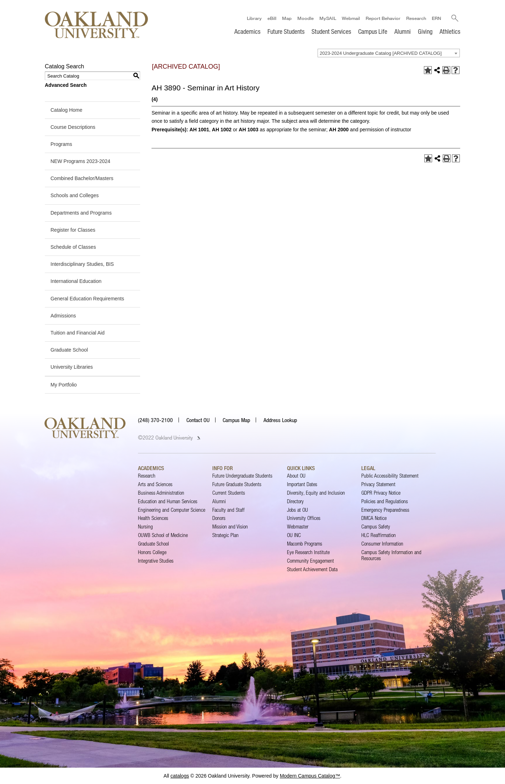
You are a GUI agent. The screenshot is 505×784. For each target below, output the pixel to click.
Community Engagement (310, 561)
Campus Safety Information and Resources (391, 555)
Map (287, 18)
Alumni (402, 31)
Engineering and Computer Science (171, 510)
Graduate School (69, 350)
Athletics (450, 31)
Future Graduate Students (236, 484)
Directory (295, 501)
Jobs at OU (297, 510)
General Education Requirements (87, 298)
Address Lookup (280, 420)
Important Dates (302, 484)
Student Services (331, 31)
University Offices (303, 518)
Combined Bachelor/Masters (82, 178)
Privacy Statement (378, 484)
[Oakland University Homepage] (96, 24)
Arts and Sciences (155, 484)
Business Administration (161, 493)
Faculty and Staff (228, 510)
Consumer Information (382, 544)
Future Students (285, 31)
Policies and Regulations (384, 501)
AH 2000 (339, 129)
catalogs (179, 776)
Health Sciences (153, 518)
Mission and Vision (230, 526)
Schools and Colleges (75, 196)
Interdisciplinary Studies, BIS (82, 264)
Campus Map (236, 420)
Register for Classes (73, 230)
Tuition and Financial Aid (78, 333)
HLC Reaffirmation (378, 535)
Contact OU (197, 420)
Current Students (228, 493)
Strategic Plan (225, 535)
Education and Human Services (167, 501)
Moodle (305, 18)
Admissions (63, 316)
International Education (76, 281)
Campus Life (372, 31)
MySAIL (327, 18)
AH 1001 (199, 129)
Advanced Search (66, 85)
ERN (436, 18)
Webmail (351, 18)
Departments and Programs (81, 213)
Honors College (152, 552)
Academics (247, 31)
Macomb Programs (304, 544)
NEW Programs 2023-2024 (80, 161)
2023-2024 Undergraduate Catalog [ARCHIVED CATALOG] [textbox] (381, 53)
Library (254, 18)
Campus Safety (375, 526)
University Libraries (72, 367)
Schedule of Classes (73, 247)
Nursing (145, 526)
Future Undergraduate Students (242, 476)
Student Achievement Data (312, 569)
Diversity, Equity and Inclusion (316, 493)
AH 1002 (222, 129)
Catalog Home (67, 110)
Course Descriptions (73, 127)
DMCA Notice (374, 518)
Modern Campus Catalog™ (310, 776)
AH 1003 (248, 129)
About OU (296, 476)
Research (416, 18)
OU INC (294, 535)
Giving (425, 31)
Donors (218, 518)
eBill (271, 18)
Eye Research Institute (308, 552)
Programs (61, 144)
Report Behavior (383, 18)
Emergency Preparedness (385, 510)
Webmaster (297, 526)
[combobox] (389, 53)
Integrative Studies (156, 561)
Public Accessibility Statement (390, 476)
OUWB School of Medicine (163, 535)
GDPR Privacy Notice (380, 493)
